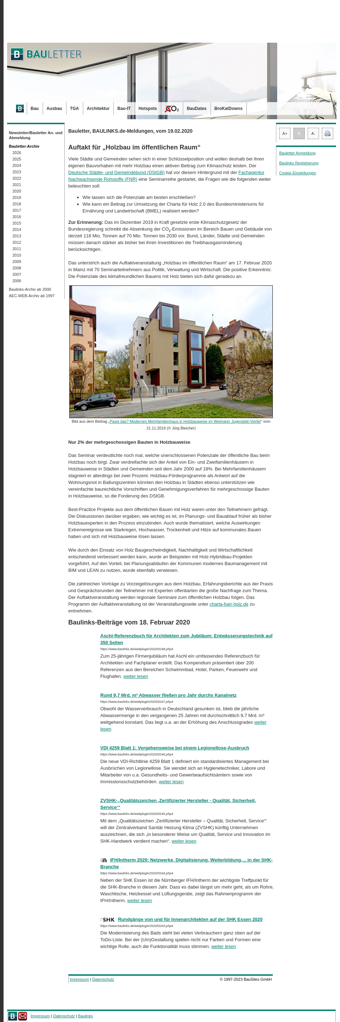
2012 (16, 242)
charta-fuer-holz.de (228, 604)
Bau (35, 108)
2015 (16, 223)
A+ (284, 133)
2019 (16, 197)
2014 (16, 229)
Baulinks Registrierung (298, 163)
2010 (16, 255)
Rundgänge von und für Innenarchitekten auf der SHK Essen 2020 (190, 919)
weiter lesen (135, 676)
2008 (16, 268)
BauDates (196, 108)
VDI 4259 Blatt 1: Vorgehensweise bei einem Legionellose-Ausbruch (174, 747)
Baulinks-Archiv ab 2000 (30, 289)
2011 (16, 249)
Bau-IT (124, 108)
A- (313, 133)
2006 (16, 281)
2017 (16, 210)
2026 (16, 153)
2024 (16, 165)
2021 (16, 185)
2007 (16, 274)
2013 (16, 236)
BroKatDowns (228, 108)
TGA (74, 108)
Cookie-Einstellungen (297, 173)
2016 (16, 217)
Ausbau (54, 108)
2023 (16, 172)
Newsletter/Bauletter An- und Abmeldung (36, 135)
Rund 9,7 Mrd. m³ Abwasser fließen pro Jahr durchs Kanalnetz (168, 695)
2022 (16, 178)
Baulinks (85, 1016)
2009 (16, 261)
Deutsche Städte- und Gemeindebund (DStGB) (116, 172)
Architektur (98, 108)
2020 (16, 191)
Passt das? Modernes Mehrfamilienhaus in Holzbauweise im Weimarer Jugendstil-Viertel (185, 421)
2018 (16, 204)
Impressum (79, 979)
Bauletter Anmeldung (297, 153)
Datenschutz (103, 979)
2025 (16, 159)
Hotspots (147, 108)
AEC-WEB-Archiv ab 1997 (31, 296)
